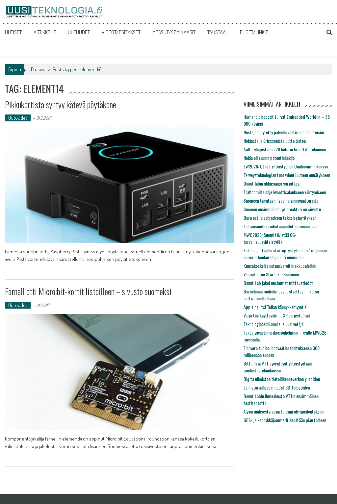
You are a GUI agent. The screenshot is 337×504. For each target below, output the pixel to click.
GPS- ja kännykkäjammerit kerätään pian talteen (285, 419)
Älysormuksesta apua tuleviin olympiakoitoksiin (284, 411)
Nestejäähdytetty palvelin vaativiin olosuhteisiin (284, 132)
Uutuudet (17, 118)
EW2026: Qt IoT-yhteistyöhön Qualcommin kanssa (286, 166)
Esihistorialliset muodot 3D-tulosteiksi (277, 387)
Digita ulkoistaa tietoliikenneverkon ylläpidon (282, 378)
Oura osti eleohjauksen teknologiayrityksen (280, 217)
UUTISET (13, 32)
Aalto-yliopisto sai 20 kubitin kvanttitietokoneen (285, 149)
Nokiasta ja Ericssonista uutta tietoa (275, 140)
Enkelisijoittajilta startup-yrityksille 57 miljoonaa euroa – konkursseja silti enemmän (285, 254)
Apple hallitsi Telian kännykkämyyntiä (275, 306)
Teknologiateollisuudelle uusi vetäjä (273, 323)
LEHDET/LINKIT (253, 32)
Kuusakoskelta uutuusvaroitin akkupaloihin (280, 265)
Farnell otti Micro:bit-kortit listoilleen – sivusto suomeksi (88, 291)
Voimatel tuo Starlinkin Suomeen (271, 274)
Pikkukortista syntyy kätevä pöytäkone (60, 104)
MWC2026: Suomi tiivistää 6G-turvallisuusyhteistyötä (270, 238)
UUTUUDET (79, 32)
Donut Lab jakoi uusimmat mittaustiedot (278, 282)
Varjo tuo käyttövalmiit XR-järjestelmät (277, 315)
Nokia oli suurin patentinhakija (269, 157)
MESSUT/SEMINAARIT (173, 32)
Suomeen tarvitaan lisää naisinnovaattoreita (281, 200)
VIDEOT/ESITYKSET (121, 32)
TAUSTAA (216, 32)
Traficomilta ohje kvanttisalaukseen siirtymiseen (285, 192)
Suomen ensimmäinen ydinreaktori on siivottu (282, 209)
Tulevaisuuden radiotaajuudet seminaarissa (280, 226)
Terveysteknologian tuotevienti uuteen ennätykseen (287, 174)
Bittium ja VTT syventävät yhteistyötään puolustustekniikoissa (278, 367)
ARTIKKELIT (45, 32)
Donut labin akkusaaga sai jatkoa (271, 183)
